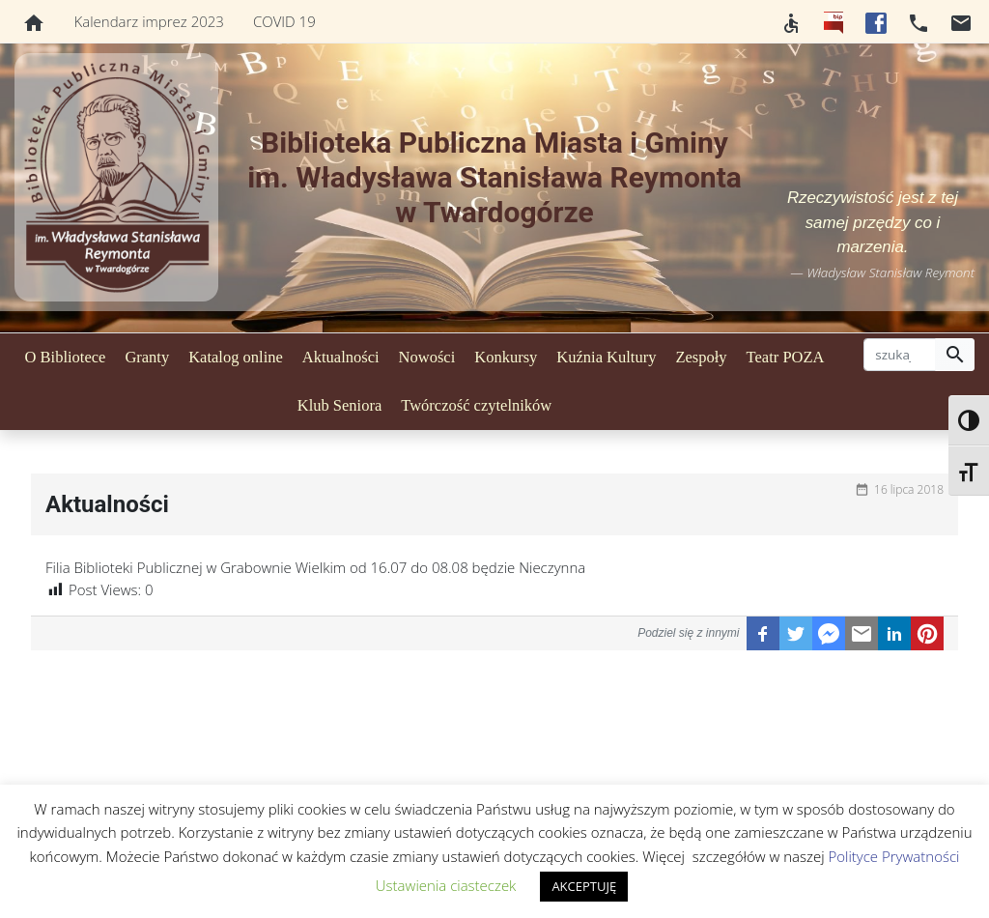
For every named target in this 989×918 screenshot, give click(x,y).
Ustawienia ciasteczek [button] (446, 885)
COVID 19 (284, 21)
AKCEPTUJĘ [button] (583, 886)
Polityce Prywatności (893, 856)
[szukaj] (899, 354)
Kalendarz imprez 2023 (149, 21)
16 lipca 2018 (909, 489)
